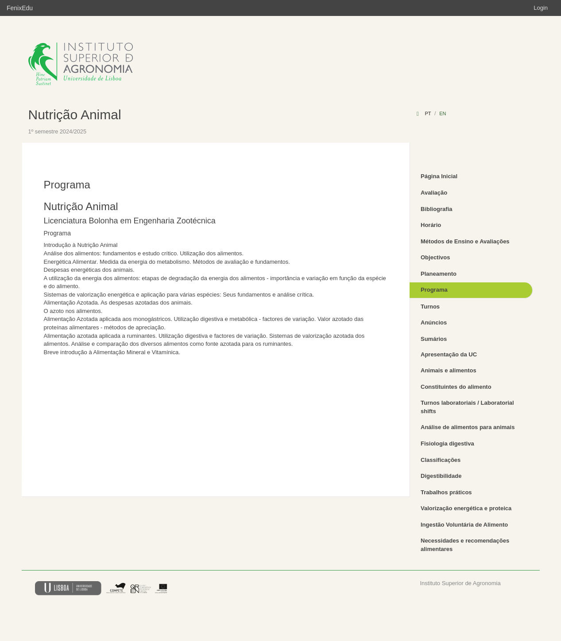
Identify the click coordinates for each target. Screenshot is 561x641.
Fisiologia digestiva (447, 443)
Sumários (434, 339)
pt (428, 113)
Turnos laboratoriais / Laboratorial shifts (467, 406)
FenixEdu (20, 8)
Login (541, 7)
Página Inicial (439, 176)
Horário (431, 225)
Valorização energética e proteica (466, 508)
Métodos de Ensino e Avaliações (465, 241)
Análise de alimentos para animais (468, 427)
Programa (434, 289)
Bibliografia (437, 209)
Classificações (440, 460)
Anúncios (434, 322)
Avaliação (434, 192)
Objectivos (435, 257)
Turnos (430, 306)
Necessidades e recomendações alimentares (465, 544)
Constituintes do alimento (456, 386)
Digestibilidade (441, 476)
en (442, 113)
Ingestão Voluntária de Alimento (464, 524)
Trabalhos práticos (446, 492)
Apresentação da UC (449, 354)
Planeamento (439, 273)
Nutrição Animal (74, 114)
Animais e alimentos (448, 370)
